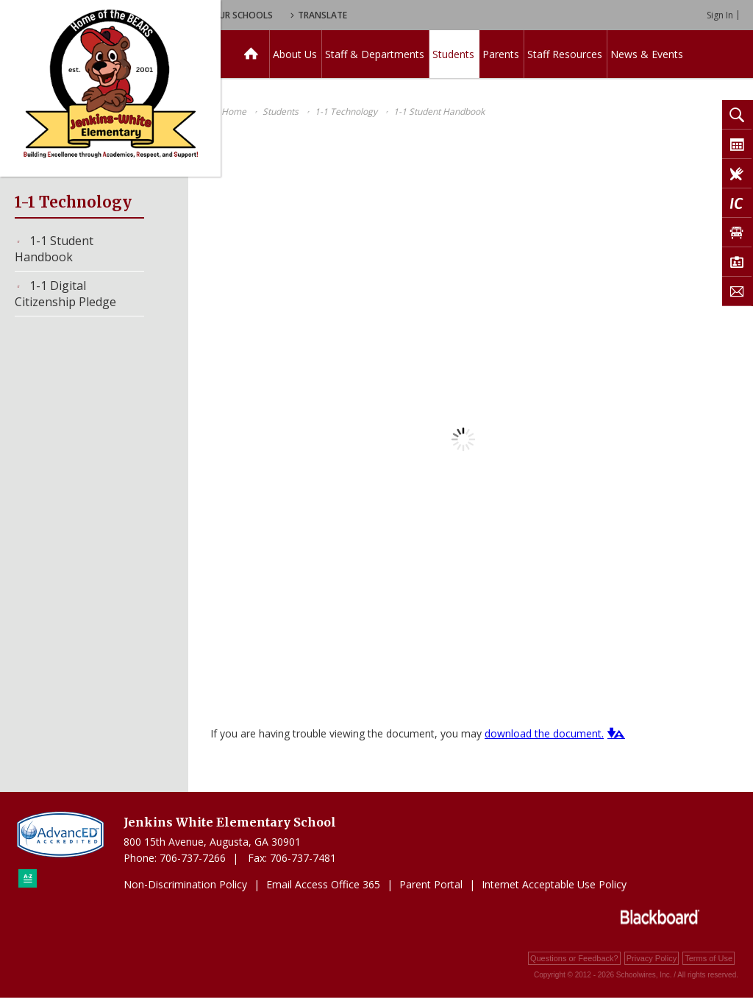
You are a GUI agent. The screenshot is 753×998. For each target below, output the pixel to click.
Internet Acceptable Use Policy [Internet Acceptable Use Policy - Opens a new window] (554, 884)
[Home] (251, 54)
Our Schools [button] (376, 15)
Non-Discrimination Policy (185, 884)
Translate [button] (460, 15)
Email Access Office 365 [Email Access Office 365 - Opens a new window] (323, 884)
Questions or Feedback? (574, 958)
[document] (463, 439)
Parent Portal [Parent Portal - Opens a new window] (431, 884)
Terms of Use (708, 958)
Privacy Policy (652, 958)
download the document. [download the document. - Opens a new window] (544, 733)
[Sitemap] (27, 878)
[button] (614, 733)
